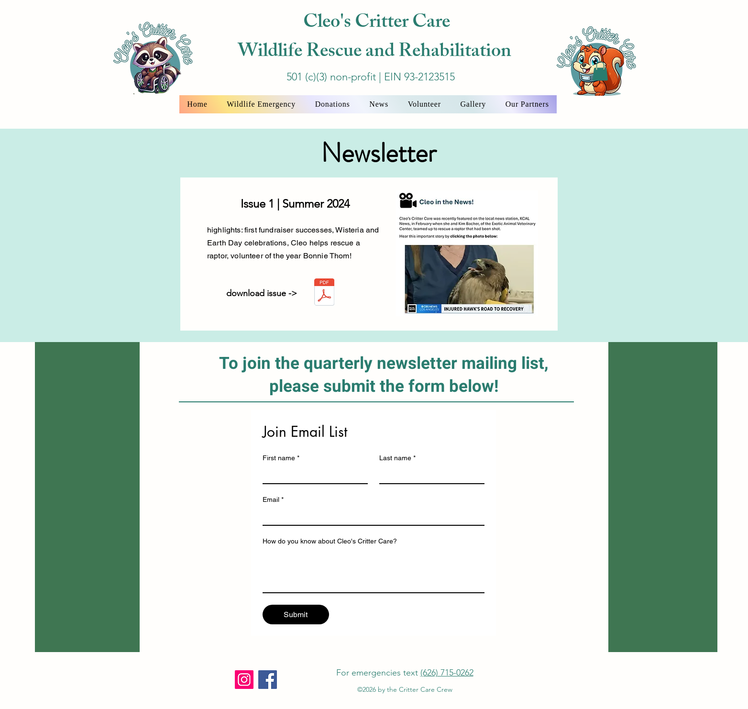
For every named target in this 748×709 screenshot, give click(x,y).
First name (281, 458)
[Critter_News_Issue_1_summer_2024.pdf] (324, 293)
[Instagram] (244, 679)
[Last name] (429, 474)
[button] (600, 71)
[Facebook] (267, 679)
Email (273, 500)
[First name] (312, 474)
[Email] (371, 516)
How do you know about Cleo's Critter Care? (330, 541)
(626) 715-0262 (446, 672)
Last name (397, 458)
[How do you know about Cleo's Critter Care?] (373, 570)
